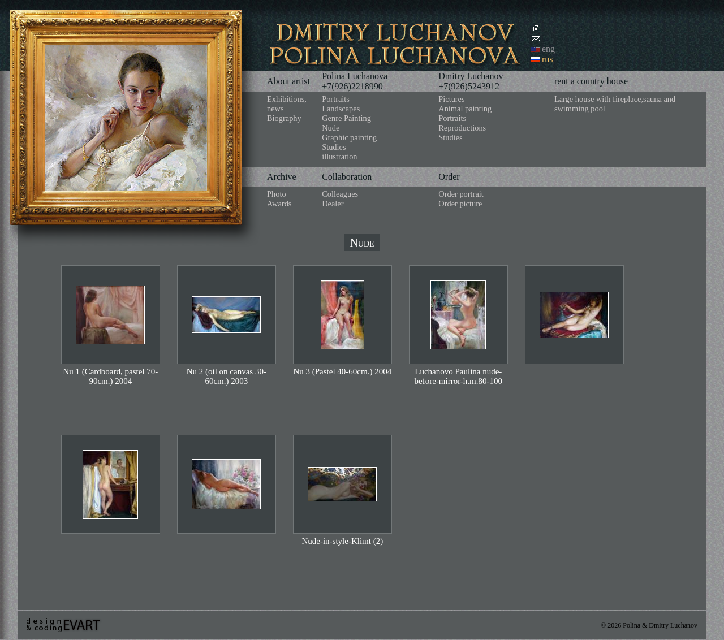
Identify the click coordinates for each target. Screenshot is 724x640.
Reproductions (462, 127)
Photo (276, 193)
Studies (334, 147)
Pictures (451, 98)
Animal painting (465, 108)
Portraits (336, 98)
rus (547, 59)
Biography (284, 118)
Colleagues (340, 193)
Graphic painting (349, 137)
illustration (339, 156)
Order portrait (461, 193)
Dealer (332, 203)
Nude (330, 127)
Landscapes (341, 108)
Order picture (460, 203)
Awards (279, 203)
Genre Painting (346, 118)
